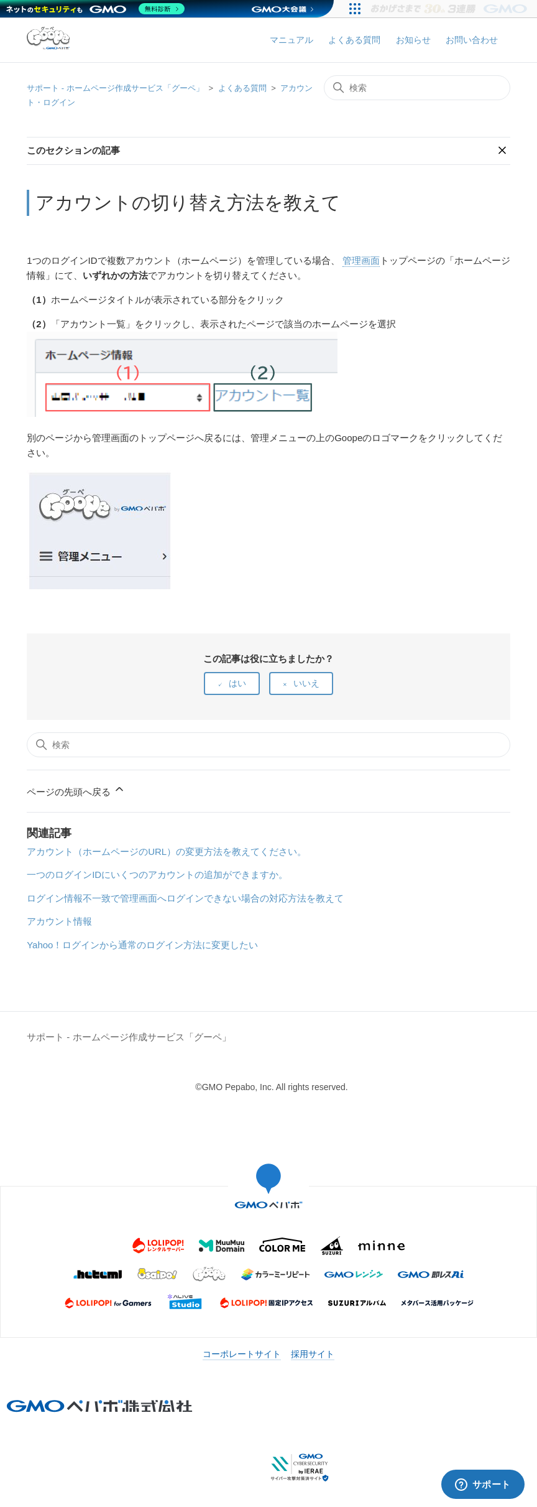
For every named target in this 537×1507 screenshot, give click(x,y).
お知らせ (413, 40)
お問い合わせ (472, 40)
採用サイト (312, 1354)
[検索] (417, 87)
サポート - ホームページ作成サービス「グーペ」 (115, 88)
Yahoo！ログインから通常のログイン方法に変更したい (142, 945)
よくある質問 (354, 40)
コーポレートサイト (242, 1354)
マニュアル (291, 40)
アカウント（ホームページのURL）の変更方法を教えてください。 (166, 851)
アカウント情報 (59, 921)
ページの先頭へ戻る (76, 790)
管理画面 (361, 260)
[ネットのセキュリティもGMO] (95, 8)
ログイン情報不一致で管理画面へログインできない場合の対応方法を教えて (185, 898)
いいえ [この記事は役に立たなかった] (306, 683)
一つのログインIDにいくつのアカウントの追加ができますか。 (157, 874)
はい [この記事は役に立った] (237, 683)
